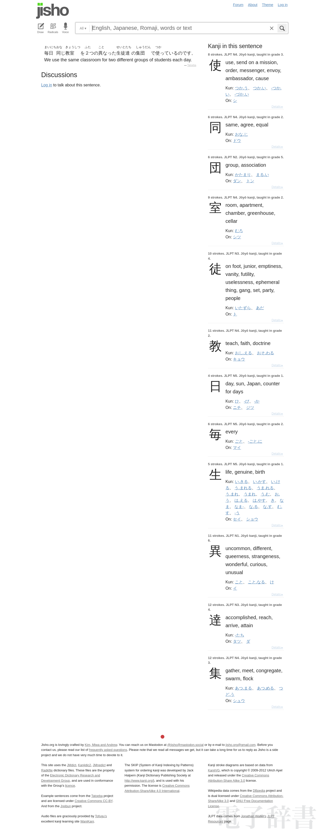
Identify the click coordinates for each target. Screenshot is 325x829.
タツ (237, 641)
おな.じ (241, 134)
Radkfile (47, 770)
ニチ (237, 407)
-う (237, 513)
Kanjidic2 (84, 765)
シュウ (239, 700)
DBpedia (259, 790)
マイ (237, 447)
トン (250, 181)
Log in (282, 5)
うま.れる (265, 487)
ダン (237, 181)
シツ (237, 237)
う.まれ (231, 494)
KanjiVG (214, 770)
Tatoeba (191, 65)
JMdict (71, 765)
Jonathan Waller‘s (253, 816)
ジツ (250, 407)
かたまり (243, 174)
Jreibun (65, 806)
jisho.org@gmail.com (241, 745)
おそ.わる (265, 353)
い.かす (259, 481)
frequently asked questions (108, 750)
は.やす (259, 500)
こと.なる (256, 582)
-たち (239, 635)
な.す (267, 506)
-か (256, 401)
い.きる (241, 481)
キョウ (239, 359)
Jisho (52, 11)
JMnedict (99, 765)
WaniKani (87, 821)
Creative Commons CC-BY (93, 801)
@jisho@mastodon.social (185, 745)
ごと (239, 441)
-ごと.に (255, 441)
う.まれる (242, 487)
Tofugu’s (101, 816)
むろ (239, 230)
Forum (238, 5)
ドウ (237, 140)
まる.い (262, 174)
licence (70, 785)
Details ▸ (277, 106)
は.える (240, 500)
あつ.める (265, 688)
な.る (253, 506)
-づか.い (241, 94)
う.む (265, 494)
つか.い (259, 88)
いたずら (243, 307)
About (252, 5)
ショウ (252, 519)
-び (246, 401)
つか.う (241, 88)
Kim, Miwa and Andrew (101, 745)
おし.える (243, 353)
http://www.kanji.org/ (139, 780)
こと (239, 582)
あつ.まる (243, 688)
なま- (239, 506)
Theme (267, 5)
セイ (237, 519)
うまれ (250, 494)
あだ (260, 307)
